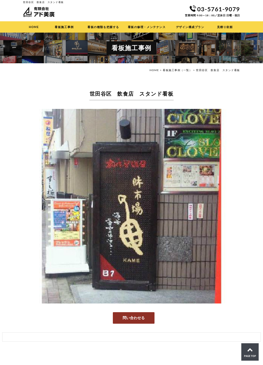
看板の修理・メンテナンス (147, 27)
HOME (34, 27)
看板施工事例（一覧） (177, 70)
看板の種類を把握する (103, 27)
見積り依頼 (225, 27)
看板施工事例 (64, 27)
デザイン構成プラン (190, 27)
